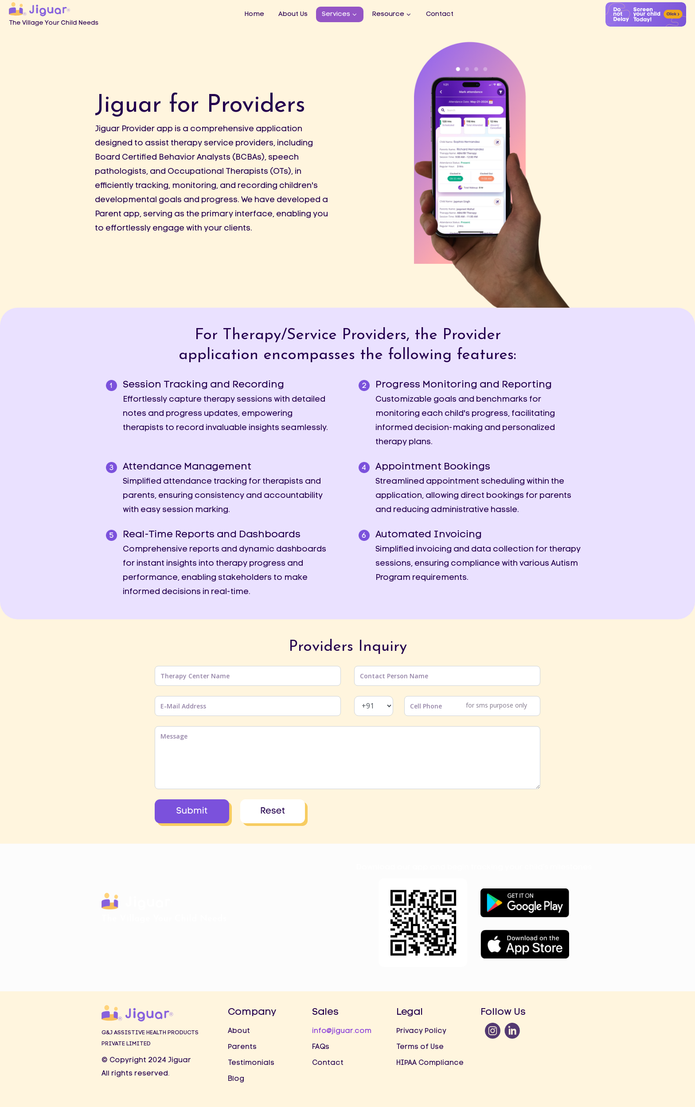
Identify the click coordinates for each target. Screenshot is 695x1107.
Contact (439, 14)
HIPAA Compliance (430, 1063)
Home (254, 14)
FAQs (320, 1047)
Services (336, 14)
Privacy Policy (421, 1031)
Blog (236, 1079)
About (239, 1031)
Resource (388, 14)
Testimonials (251, 1063)
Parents (242, 1047)
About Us (293, 14)
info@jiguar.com (341, 1031)
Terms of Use (420, 1047)
